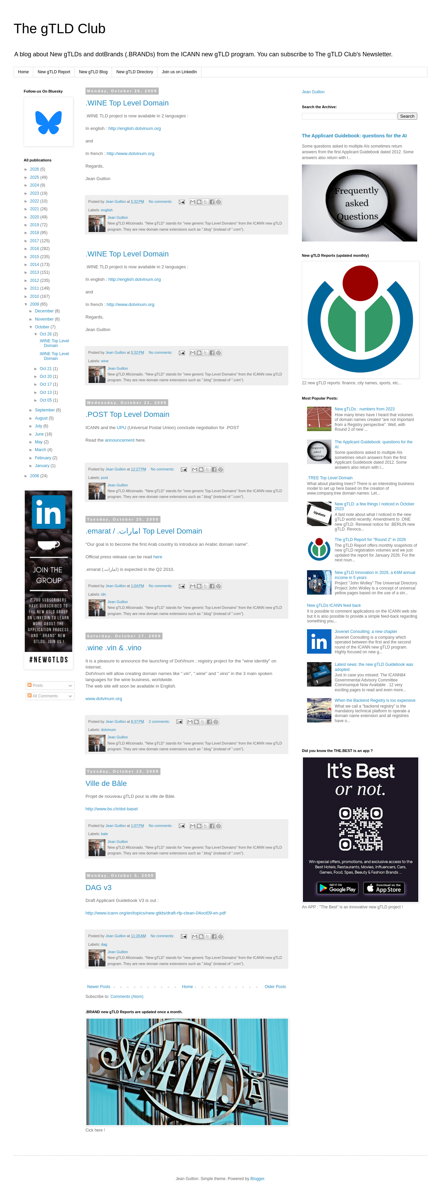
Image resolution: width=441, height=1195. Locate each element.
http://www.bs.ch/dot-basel (111, 808)
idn (103, 594)
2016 (35, 248)
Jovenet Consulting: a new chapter (366, 631)
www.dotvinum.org (103, 698)
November (45, 319)
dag (104, 944)
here (157, 556)
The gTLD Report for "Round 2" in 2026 (370, 539)
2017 (35, 240)
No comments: (161, 201)
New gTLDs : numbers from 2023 (365, 409)
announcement (119, 440)
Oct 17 (46, 384)
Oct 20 (46, 376)
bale (104, 834)
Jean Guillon (313, 92)
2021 (35, 209)
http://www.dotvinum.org (130, 153)
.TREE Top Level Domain (330, 478)
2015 (35, 256)
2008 (35, 476)
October (43, 327)
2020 (35, 217)
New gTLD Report (54, 72)
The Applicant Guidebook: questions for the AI (354, 135)
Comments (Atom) (126, 996)
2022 (35, 201)
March (41, 449)
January (43, 465)
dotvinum (108, 730)
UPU (121, 427)
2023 (35, 193)
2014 (35, 264)
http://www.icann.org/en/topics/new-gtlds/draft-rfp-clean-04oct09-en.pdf (155, 912)
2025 (35, 177)
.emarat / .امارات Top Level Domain (143, 531)
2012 (35, 280)
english (107, 210)
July (39, 426)
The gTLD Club (60, 28)
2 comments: (160, 721)
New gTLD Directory (134, 72)
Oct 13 (46, 392)
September (45, 410)
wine (105, 361)
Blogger (257, 1178)
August (42, 418)
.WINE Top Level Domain (127, 103)
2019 (35, 225)
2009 (35, 304)
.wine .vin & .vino (113, 647)
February (43, 458)
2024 (35, 185)
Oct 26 (46, 334)
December (45, 311)
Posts (35, 685)
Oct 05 (46, 400)
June (40, 434)
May (39, 442)
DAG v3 (98, 887)
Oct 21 (46, 368)
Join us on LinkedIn (179, 72)
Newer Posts (98, 986)
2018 (35, 232)
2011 (35, 288)
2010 (35, 296)
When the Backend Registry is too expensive (375, 700)
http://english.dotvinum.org (134, 128)
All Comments (42, 696)
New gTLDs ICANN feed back (334, 605)
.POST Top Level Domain (127, 414)
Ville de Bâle (106, 783)
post (104, 478)
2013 (35, 272)
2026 (35, 169)
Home (23, 72)
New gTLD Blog (93, 72)
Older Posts (275, 986)
